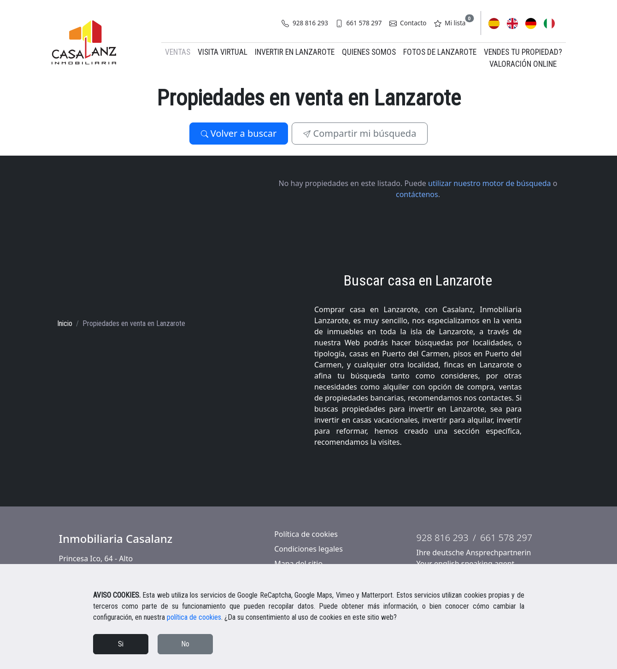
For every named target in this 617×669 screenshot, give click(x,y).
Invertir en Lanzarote (295, 52)
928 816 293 (305, 22)
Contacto (408, 22)
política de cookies (194, 617)
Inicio (64, 323)
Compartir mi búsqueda (359, 133)
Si (120, 644)
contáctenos (417, 194)
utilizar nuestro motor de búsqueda (489, 183)
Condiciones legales (308, 549)
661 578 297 (358, 22)
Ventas (177, 52)
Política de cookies (306, 534)
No (185, 644)
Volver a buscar (239, 133)
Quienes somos (369, 52)
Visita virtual (222, 52)
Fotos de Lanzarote (439, 52)
